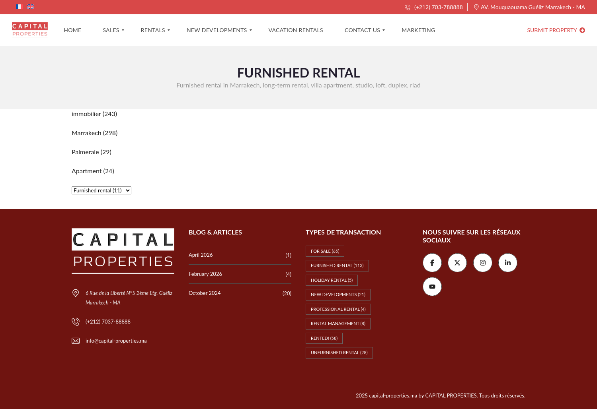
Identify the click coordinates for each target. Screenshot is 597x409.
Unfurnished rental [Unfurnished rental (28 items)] (339, 352)
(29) (91, 151)
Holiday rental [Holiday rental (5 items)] (332, 280)
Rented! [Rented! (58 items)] (324, 338)
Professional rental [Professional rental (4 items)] (338, 309)
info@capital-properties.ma (116, 340)
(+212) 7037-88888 (108, 321)
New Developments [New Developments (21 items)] (338, 294)
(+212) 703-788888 (433, 7)
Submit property (556, 30)
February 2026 (205, 274)
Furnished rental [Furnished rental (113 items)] (337, 265)
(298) (94, 132)
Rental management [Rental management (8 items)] (338, 323)
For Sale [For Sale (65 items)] (325, 251)
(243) (94, 113)
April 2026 (201, 255)
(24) (93, 170)
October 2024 (205, 293)
